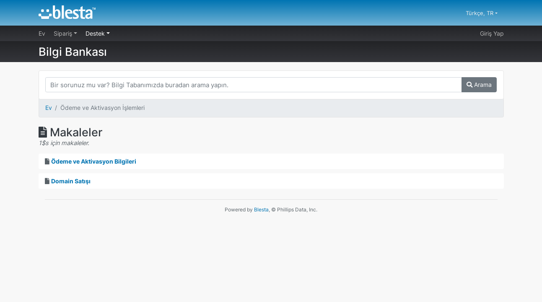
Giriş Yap (492, 33)
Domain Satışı (71, 181)
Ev (42, 33)
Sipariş (64, 33)
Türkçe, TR (480, 13)
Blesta (261, 209)
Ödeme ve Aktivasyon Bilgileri (93, 161)
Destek (96, 33)
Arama (479, 84)
